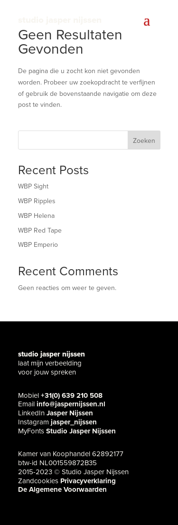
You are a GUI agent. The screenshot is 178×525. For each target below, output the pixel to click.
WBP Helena (36, 216)
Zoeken (144, 141)
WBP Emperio (38, 245)
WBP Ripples (37, 201)
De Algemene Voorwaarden (62, 489)
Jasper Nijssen (70, 413)
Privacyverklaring (88, 481)
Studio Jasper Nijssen (81, 431)
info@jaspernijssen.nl (71, 404)
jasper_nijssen (74, 422)
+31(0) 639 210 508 (72, 395)
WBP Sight (33, 186)
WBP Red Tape (40, 230)
